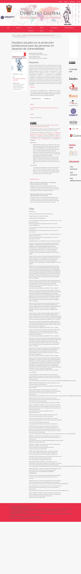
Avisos (51, 30)
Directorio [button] (30, 27)
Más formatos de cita (36, 98)
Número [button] (42, 27)
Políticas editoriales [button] (69, 27)
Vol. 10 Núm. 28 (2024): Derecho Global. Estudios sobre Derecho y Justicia (38, 35)
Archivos (18, 35)
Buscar (41, 30)
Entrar (78, 1)
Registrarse (72, 1)
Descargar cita (47, 98)
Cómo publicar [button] (54, 27)
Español (66, 1)
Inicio (8, 27)
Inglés (60, 1)
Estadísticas (31, 30)
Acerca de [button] (18, 27)
